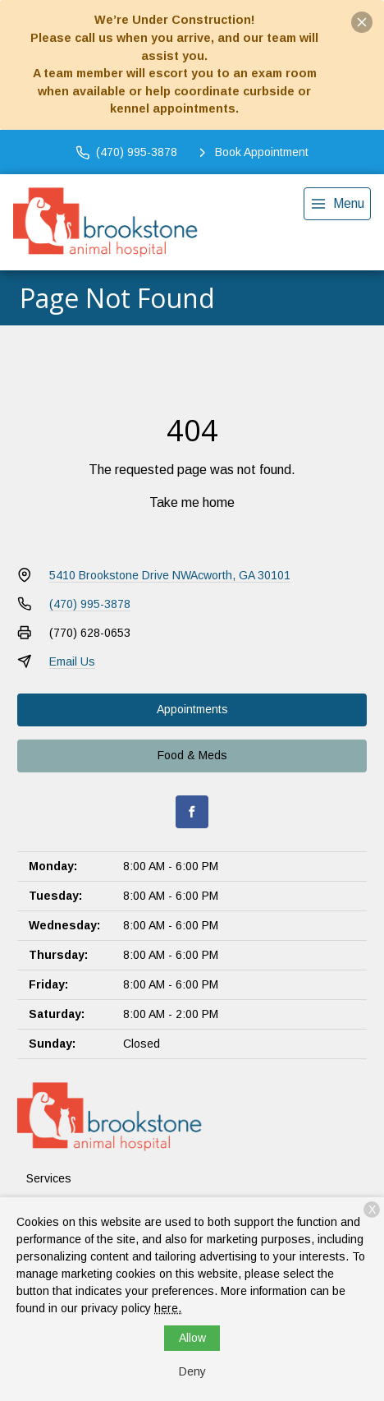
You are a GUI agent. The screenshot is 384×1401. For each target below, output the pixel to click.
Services (48, 1178)
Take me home (192, 502)
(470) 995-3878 (89, 604)
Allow (192, 1337)
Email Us (72, 661)
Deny (192, 1371)
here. (167, 1308)
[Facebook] (192, 811)
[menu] (337, 203)
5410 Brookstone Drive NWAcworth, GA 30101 (169, 575)
